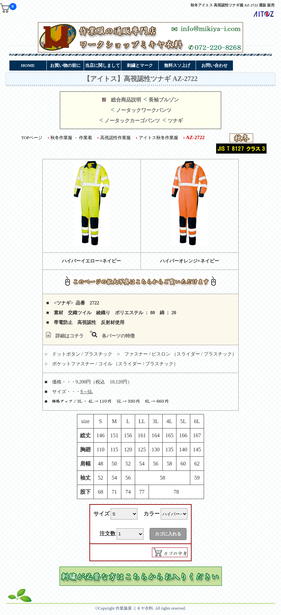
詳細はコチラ (69, 335)
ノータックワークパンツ (143, 110)
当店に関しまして (102, 65)
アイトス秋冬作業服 (158, 137)
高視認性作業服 (115, 137)
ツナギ (175, 120)
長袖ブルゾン (164, 99)
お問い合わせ (214, 65)
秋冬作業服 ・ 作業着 (71, 137)
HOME (28, 65)
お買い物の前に (65, 65)
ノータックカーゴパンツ (132, 120)
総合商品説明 (126, 99)
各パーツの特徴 (118, 335)
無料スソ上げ (177, 65)
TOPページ (31, 137)
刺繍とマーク (140, 65)
